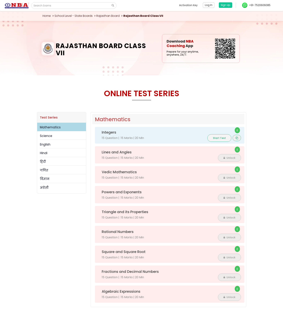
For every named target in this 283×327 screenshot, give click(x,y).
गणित (44, 170)
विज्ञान (44, 179)
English (45, 144)
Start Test (219, 138)
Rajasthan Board (108, 16)
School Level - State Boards (74, 16)
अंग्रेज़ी (44, 188)
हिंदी (43, 162)
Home (47, 16)
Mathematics (50, 127)
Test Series (49, 117)
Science (46, 136)
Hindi (43, 153)
